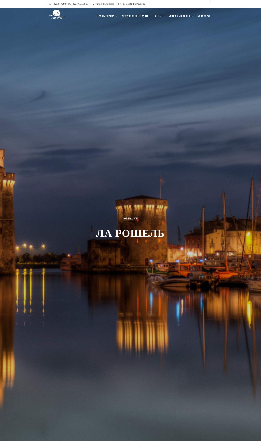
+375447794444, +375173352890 (69, 3)
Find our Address (103, 3)
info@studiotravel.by (131, 3)
